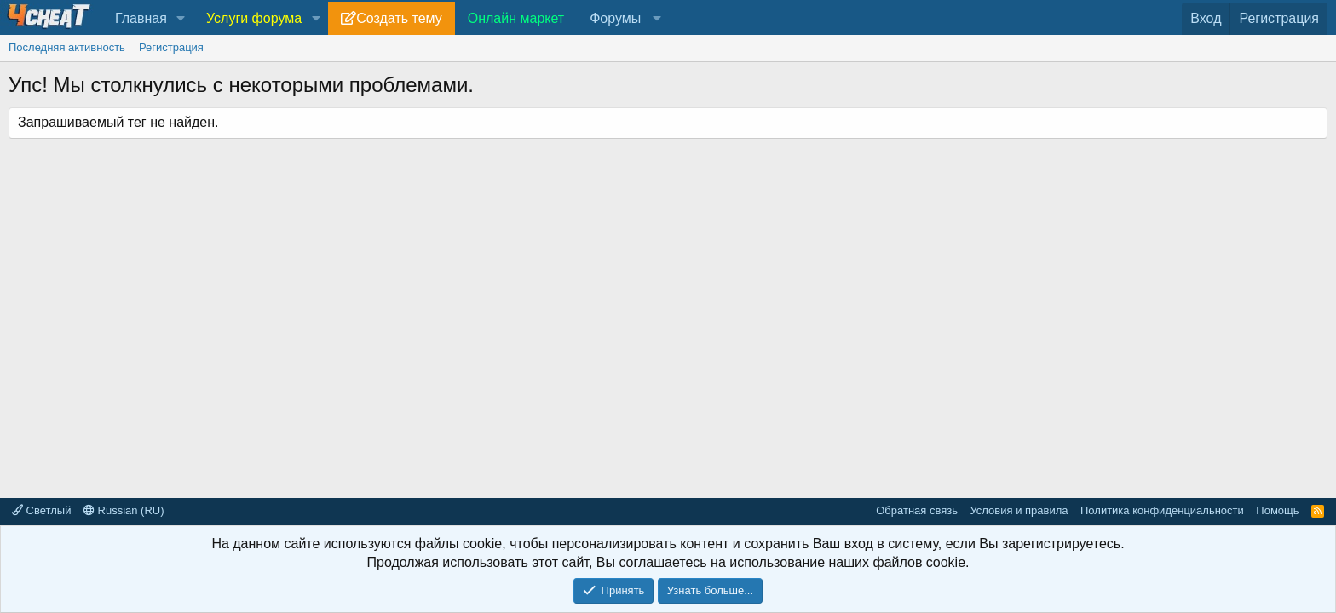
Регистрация (171, 47)
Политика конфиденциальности (1162, 510)
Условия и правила (1019, 510)
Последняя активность (67, 47)
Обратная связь (917, 510)
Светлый (41, 510)
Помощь (1277, 510)
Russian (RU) (124, 510)
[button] (181, 19)
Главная (141, 18)
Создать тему (398, 18)
